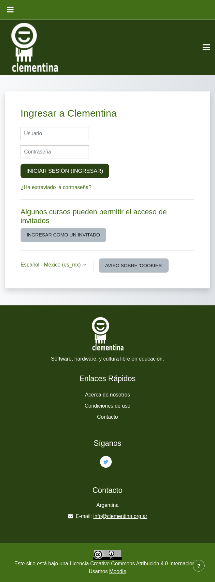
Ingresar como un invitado (63, 234)
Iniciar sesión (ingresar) (64, 171)
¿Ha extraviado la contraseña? (56, 187)
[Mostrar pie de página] (199, 566)
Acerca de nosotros (107, 394)
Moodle (117, 571)
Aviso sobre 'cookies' (134, 265)
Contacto (107, 417)
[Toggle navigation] (206, 47)
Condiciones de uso (108, 406)
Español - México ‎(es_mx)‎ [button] (51, 264)
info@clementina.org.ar (120, 516)
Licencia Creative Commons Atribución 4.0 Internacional (134, 563)
